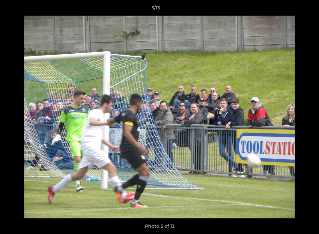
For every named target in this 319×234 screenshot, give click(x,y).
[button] (292, 9)
